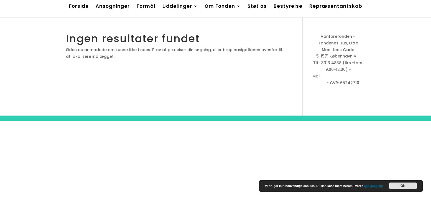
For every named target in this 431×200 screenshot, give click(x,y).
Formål (146, 6)
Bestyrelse (288, 6)
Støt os (257, 6)
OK (403, 186)
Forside (79, 6)
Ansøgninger (113, 6)
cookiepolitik (373, 186)
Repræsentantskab (335, 6)
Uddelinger (177, 6)
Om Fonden (220, 6)
